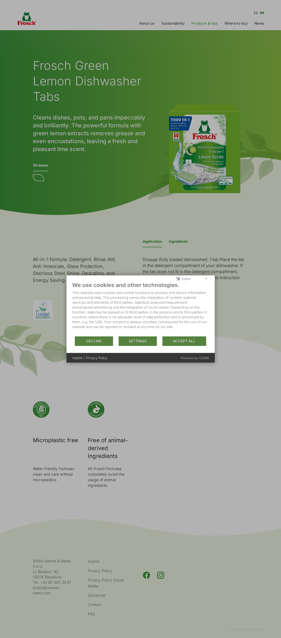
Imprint (77, 358)
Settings (138, 341)
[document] (140, 308)
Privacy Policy (96, 358)
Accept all (184, 341)
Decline (94, 341)
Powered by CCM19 (195, 358)
